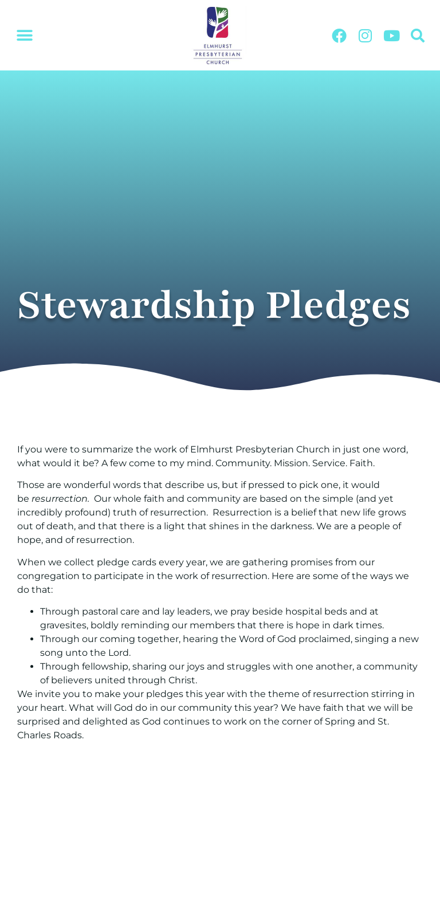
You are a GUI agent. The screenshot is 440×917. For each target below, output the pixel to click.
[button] (24, 36)
